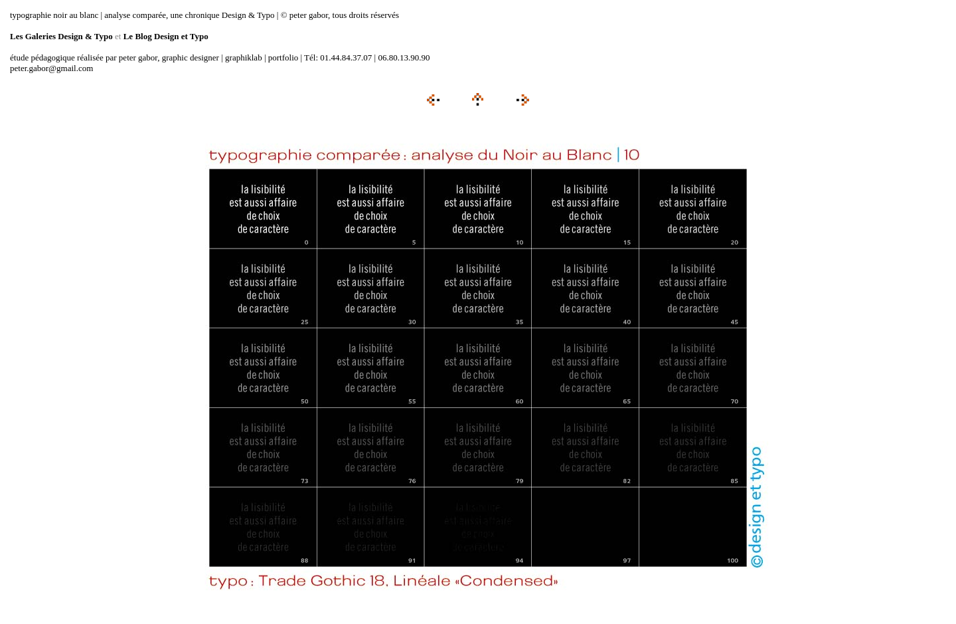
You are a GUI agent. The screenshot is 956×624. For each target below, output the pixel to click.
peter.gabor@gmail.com (51, 68)
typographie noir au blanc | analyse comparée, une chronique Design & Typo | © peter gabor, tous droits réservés (204, 15)
